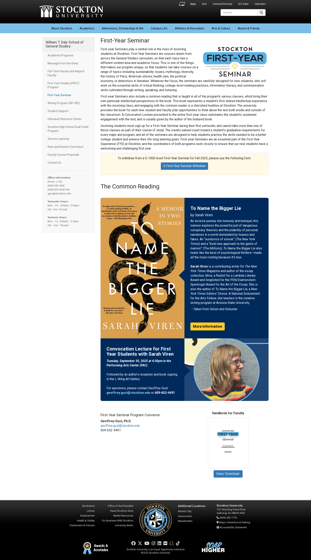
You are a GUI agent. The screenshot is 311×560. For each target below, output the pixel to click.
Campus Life (159, 28)
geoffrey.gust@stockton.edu (120, 426)
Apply (193, 4)
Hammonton (185, 516)
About (61, 28)
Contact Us (54, 162)
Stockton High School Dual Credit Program (68, 128)
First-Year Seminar (59, 95)
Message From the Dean (63, 63)
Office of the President (120, 505)
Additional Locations (191, 506)
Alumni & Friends (249, 28)
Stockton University (71, 12)
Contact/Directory (222, 4)
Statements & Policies (82, 525)
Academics (87, 28)
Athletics (189, 28)
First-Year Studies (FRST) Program (63, 85)
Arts (221, 28)
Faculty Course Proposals (63, 154)
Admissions (122, 28)
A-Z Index (243, 4)
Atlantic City (184, 511)
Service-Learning (58, 138)
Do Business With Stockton (117, 520)
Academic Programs (60, 55)
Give (204, 4)
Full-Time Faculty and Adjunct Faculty (66, 73)
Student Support (58, 111)
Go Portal (182, 3)
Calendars (260, 4)
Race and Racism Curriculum (66, 146)
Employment (87, 515)
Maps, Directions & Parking (234, 522)
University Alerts (124, 525)
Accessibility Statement (233, 527)
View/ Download (228, 474)
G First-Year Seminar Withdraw (184, 166)
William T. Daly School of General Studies (65, 44)
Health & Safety (86, 520)
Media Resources (123, 515)
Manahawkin (185, 520)
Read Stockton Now (121, 510)
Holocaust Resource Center (65, 119)
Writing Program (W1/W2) (64, 103)
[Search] (239, 12)
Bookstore (89, 505)
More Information (207, 326)
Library (91, 510)
